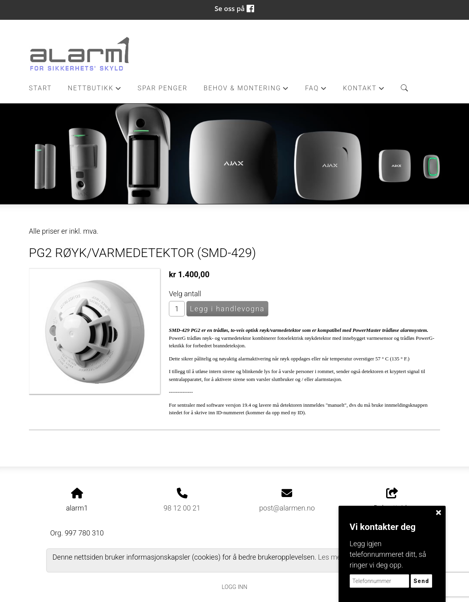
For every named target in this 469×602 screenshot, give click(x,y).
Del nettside (392, 500)
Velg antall (185, 294)
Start (40, 88)
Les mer (330, 557)
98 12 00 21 (182, 508)
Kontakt (364, 90)
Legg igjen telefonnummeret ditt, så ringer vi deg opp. (388, 554)
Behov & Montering (246, 90)
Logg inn (234, 587)
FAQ (316, 90)
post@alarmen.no (287, 508)
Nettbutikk (95, 90)
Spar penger (163, 88)
